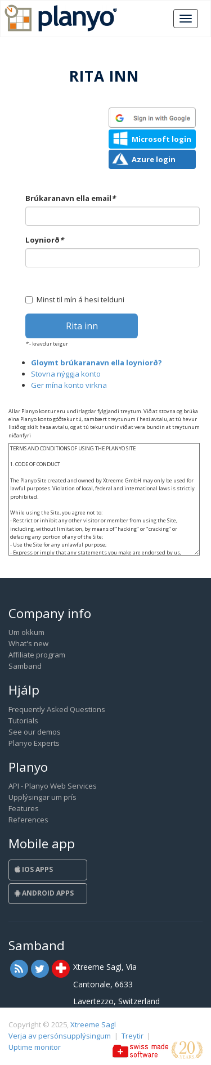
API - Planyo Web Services (52, 786)
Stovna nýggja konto (66, 374)
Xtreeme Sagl (93, 1024)
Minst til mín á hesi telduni (74, 299)
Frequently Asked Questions (56, 709)
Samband (25, 666)
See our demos (34, 732)
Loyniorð (44, 240)
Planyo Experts (34, 743)
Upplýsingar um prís (42, 797)
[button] (152, 118)
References (28, 820)
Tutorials (23, 720)
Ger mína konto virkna (69, 385)
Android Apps (44, 893)
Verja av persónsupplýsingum (59, 1036)
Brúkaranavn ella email (70, 198)
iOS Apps (34, 869)
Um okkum (26, 632)
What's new (28, 643)
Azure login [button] (154, 159)
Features (23, 808)
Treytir (132, 1036)
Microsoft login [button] (161, 139)
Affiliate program (36, 655)
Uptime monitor (34, 1047)
